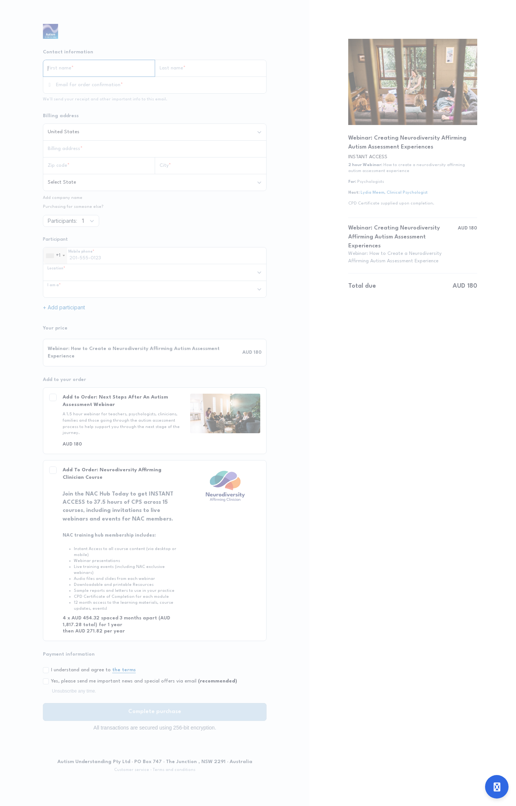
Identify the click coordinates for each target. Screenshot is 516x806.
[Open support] (497, 787)
